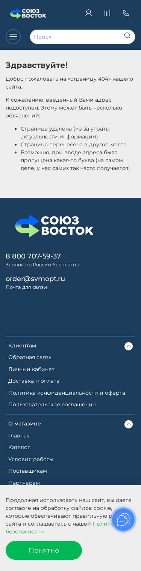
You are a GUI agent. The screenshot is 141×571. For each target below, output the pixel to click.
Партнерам (24, 482)
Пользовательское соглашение (52, 404)
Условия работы (30, 459)
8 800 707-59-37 (33, 256)
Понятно (44, 550)
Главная (19, 435)
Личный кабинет (31, 369)
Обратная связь (30, 357)
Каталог (19, 447)
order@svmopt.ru (35, 278)
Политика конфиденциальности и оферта (66, 392)
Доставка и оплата (33, 380)
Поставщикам (27, 470)
